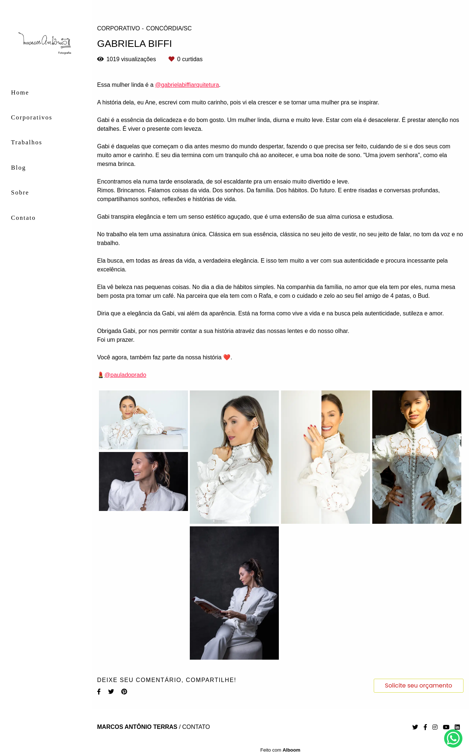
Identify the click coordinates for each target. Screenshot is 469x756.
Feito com (280, 750)
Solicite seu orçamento (418, 685)
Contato (23, 217)
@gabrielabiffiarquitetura (187, 85)
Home (20, 92)
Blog (18, 167)
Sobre (20, 192)
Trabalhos (26, 142)
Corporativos (31, 117)
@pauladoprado (125, 375)
